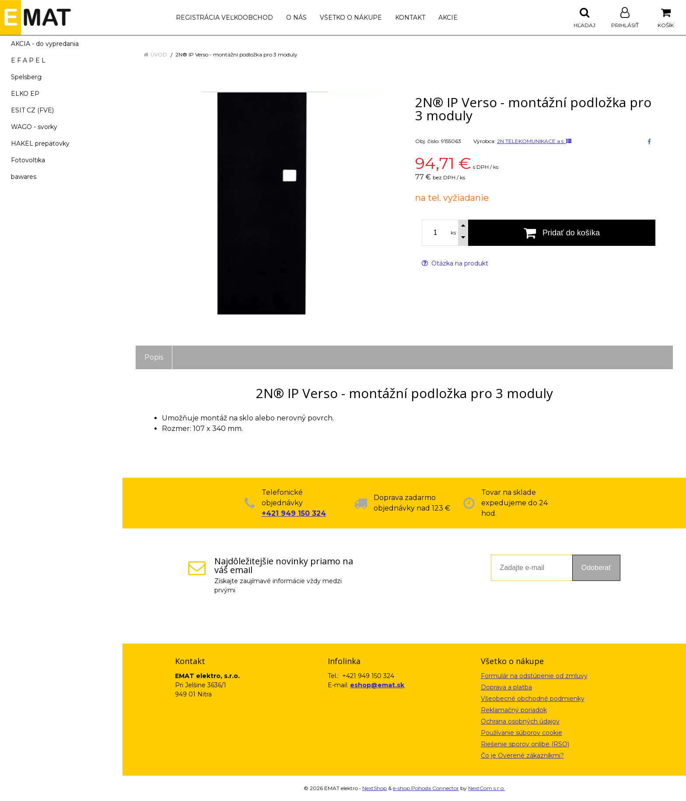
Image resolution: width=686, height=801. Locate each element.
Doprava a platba (506, 687)
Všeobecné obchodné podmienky (532, 699)
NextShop (374, 788)
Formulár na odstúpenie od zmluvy (534, 676)
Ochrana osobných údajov (520, 721)
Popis (153, 357)
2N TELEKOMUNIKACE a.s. (534, 141)
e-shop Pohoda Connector (426, 788)
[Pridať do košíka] (561, 233)
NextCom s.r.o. (486, 788)
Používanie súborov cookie (521, 733)
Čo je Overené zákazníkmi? (522, 755)
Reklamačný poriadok (514, 710)
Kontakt (410, 17)
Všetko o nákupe (351, 17)
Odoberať (596, 567)
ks (453, 233)
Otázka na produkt (455, 263)
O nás (296, 17)
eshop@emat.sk (377, 685)
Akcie (448, 17)
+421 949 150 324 (294, 513)
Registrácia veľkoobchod (224, 17)
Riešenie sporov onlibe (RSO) (525, 744)
